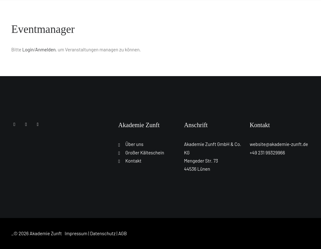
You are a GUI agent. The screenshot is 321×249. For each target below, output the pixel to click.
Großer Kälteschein (144, 152)
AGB (122, 233)
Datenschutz (102, 233)
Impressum (76, 233)
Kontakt (133, 160)
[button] (14, 124)
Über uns (134, 144)
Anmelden (45, 49)
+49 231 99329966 (267, 152)
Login (28, 49)
